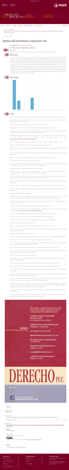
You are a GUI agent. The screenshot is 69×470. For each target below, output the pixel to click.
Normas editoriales (28, 25)
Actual (14, 25)
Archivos (20, 25)
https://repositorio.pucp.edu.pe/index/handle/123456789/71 (23, 139)
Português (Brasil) (22, 447)
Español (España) (14, 447)
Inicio (2, 25)
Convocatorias (39, 25)
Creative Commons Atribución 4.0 (34, 439)
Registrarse (33, 1)
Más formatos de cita (11, 419)
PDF (9, 406)
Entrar (38, 1)
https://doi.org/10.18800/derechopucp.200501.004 (23, 47)
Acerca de (7, 25)
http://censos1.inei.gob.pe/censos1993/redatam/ (31, 210)
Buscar (65, 25)
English (8, 447)
